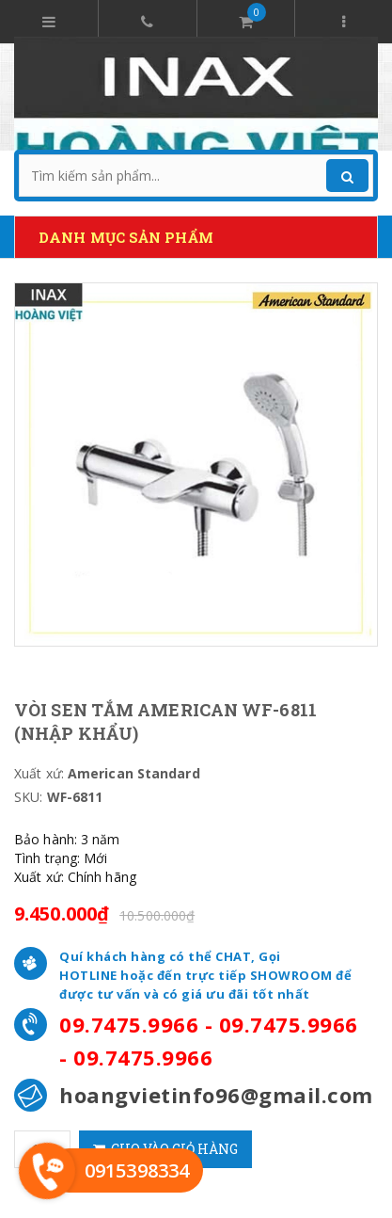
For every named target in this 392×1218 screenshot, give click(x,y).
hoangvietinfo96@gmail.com (216, 1095)
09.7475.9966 (128, 1024)
